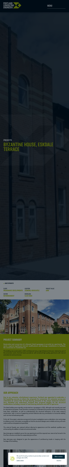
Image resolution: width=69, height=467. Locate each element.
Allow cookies (59, 456)
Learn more (20, 460)
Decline (59, 460)
